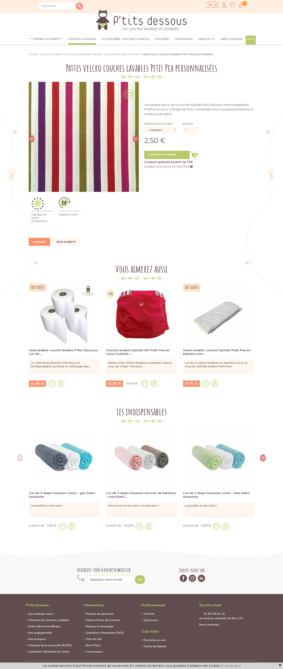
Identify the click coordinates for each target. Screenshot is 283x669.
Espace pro (151, 620)
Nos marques (37, 639)
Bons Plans (93, 645)
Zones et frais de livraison (103, 620)
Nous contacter (209, 625)
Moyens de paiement (99, 614)
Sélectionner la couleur (158, 123)
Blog (250, 39)
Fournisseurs (94, 652)
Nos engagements (40, 633)
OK (140, 579)
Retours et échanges (99, 626)
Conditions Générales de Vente (48, 652)
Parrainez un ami (155, 640)
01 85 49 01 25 (214, 614)
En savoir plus (231, 665)
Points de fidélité (155, 646)
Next (136, 139)
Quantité (187, 123)
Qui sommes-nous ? (41, 614)
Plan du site (94, 639)
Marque (39, 241)
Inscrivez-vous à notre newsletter (103, 569)
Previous (32, 139)
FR (210, 5)
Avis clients (66, 241)
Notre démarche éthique (44, 626)
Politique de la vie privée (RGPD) (50, 645)
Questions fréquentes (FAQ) (104, 633)
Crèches (149, 614)
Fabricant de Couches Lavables (48, 620)
